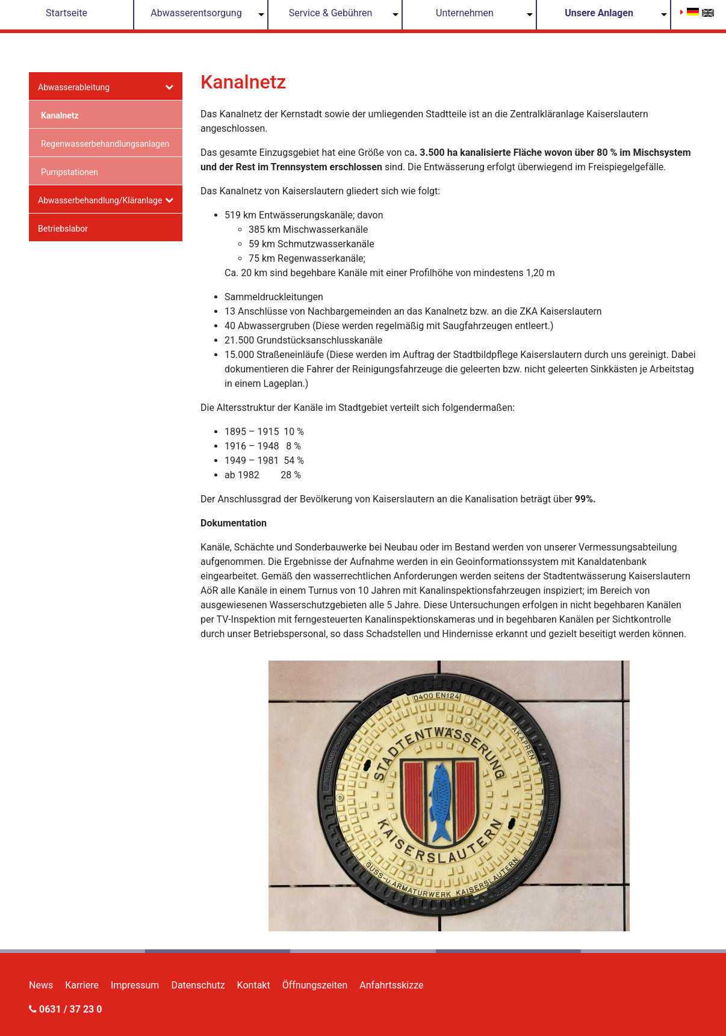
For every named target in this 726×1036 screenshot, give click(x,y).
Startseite (66, 13)
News (41, 985)
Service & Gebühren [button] (331, 13)
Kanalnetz (60, 115)
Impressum (135, 985)
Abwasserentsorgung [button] (195, 13)
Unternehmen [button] (465, 13)
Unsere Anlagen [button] (599, 13)
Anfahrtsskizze (391, 985)
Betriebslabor (63, 228)
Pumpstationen (69, 172)
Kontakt (253, 985)
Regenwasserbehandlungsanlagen (105, 144)
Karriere (82, 985)
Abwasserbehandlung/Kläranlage (100, 200)
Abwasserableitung (74, 87)
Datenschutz (198, 985)
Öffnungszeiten (315, 985)
